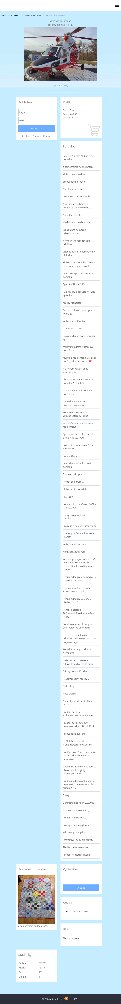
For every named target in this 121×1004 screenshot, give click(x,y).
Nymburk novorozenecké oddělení (76, 242)
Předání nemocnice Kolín (76, 854)
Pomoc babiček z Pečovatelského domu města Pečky (78, 613)
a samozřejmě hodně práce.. (78, 166)
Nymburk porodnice (74, 189)
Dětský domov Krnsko (75, 671)
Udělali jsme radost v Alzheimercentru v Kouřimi (77, 742)
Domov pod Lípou (73, 474)
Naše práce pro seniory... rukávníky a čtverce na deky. (78, 662)
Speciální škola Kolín (74, 284)
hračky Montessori (73, 302)
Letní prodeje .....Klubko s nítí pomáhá (78, 275)
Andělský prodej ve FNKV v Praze (77, 702)
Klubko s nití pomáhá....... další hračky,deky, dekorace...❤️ (79, 359)
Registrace (26, 136)
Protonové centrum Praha (77, 196)
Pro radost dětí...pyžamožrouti (79, 525)
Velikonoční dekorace (74, 544)
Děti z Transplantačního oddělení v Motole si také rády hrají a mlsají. (79, 638)
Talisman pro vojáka (74, 832)
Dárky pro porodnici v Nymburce (75, 516)
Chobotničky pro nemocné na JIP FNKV (79, 253)
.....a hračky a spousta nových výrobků (79, 293)
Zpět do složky (60, 85)
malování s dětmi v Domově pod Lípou (78, 348)
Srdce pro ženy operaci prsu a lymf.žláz (79, 312)
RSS (76, 999)
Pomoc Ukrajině (71, 455)
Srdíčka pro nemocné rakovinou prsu (74, 231)
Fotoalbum (15, 15)
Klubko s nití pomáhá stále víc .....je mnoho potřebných (79, 264)
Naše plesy (69, 686)
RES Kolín (68, 496)
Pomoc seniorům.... (73, 481)
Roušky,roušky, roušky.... (76, 678)
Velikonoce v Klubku (74, 321)
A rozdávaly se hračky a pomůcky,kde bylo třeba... (77, 205)
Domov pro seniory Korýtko (78, 810)
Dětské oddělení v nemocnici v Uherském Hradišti (79, 578)
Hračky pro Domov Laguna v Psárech (78, 535)
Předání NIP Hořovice (74, 817)
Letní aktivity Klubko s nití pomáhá (77, 465)
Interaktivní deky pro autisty (78, 839)
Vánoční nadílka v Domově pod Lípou (77, 392)
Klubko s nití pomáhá (74, 489)
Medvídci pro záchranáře (76, 222)
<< (67, 911)
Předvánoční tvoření (74, 733)
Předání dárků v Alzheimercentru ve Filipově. (78, 713)
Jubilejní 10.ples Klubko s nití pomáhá (78, 157)
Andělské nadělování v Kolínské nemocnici (75, 403)
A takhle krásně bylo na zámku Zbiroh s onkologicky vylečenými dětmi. (79, 770)
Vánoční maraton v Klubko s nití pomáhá (78, 425)
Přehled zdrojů (71, 938)
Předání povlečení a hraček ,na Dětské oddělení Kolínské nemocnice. (79, 755)
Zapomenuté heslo (42, 136)
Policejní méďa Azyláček (76, 825)
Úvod (4, 15)
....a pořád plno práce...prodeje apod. (79, 337)
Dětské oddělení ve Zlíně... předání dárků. (77, 600)
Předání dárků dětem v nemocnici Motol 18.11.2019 (78, 724)
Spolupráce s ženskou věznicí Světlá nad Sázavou (78, 436)
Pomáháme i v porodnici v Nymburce (77, 651)
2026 (85, 911)
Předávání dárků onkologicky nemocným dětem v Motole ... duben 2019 (79, 784)
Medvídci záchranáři (33, 15)
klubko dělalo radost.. (74, 174)
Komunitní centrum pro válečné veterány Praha (75, 414)
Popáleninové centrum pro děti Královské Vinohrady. (77, 625)
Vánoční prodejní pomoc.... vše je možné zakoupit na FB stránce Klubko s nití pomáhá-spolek (79, 564)
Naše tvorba (69, 693)
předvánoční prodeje (74, 181)
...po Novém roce (72, 328)
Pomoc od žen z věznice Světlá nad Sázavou (79, 505)
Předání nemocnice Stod (76, 847)
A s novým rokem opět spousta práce (75, 370)
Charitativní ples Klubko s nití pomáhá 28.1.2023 (78, 381)
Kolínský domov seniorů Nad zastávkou (78, 446)
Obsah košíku (70, 117)
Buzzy (66, 795)
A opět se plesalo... (73, 214)
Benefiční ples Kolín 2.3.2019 (79, 802)
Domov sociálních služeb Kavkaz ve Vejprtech (76, 589)
